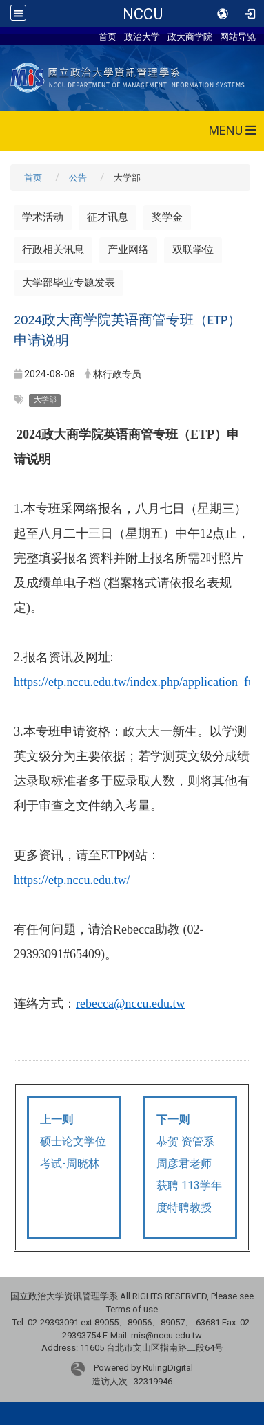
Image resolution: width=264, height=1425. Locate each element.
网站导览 (238, 36)
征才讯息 (107, 217)
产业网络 (128, 249)
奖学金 (167, 217)
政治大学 (142, 36)
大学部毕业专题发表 (68, 282)
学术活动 (42, 217)
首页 (107, 36)
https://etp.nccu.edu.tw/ (72, 880)
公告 (78, 178)
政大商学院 (189, 36)
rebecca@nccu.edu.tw (130, 1003)
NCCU (143, 14)
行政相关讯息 (53, 249)
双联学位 (193, 249)
